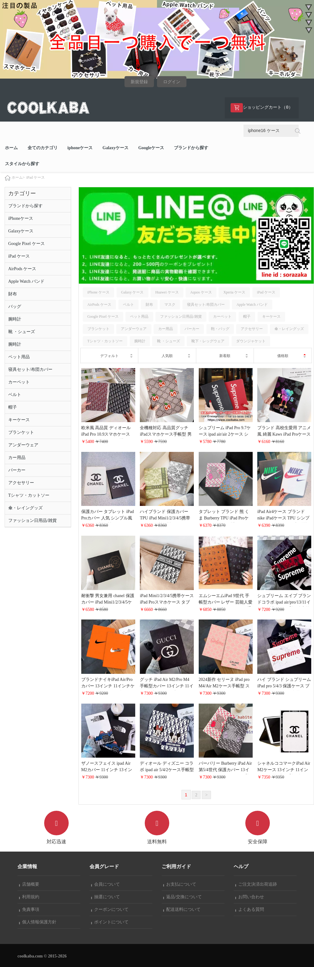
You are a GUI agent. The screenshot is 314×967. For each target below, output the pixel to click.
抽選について (105, 897)
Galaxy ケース (132, 292)
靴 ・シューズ (21, 331)
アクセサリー (21, 482)
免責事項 (29, 909)
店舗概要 (29, 884)
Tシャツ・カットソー (29, 495)
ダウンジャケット (251, 341)
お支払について (179, 884)
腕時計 (14, 319)
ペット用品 (19, 357)
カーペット (19, 382)
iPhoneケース (20, 218)
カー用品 (16, 457)
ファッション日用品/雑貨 (32, 520)
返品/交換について (182, 897)
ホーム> (18, 177)
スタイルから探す (22, 163)
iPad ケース (35, 177)
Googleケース (151, 148)
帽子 (12, 407)
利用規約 (29, 897)
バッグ (14, 306)
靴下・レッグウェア (207, 341)
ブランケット (21, 432)
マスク (169, 304)
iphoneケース (80, 148)
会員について (105, 884)
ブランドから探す (191, 148)
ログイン (171, 82)
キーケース (19, 419)
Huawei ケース (166, 292)
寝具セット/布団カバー (30, 369)
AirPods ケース (22, 268)
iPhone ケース (98, 292)
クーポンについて (109, 909)
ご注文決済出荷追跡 (256, 884)
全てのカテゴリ (43, 148)
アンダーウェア (23, 445)
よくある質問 (249, 909)
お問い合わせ (249, 897)
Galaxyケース (115, 148)
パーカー (16, 470)
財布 (12, 294)
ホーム (11, 148)
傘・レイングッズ (25, 508)
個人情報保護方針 (37, 922)
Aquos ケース (201, 292)
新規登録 (139, 82)
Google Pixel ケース (26, 243)
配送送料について (182, 909)
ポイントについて (109, 922)
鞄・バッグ (220, 329)
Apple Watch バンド (26, 281)
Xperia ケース (234, 292)
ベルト (14, 394)
